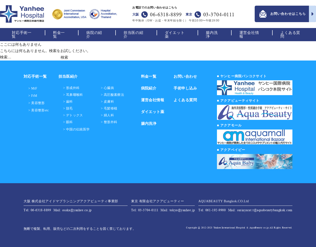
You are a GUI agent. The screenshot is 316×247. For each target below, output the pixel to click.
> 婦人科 (107, 115)
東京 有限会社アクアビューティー (157, 201)
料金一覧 (59, 34)
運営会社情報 (249, 34)
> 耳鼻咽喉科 (73, 95)
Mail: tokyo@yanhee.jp (178, 210)
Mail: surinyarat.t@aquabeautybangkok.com (260, 210)
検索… (5, 57)
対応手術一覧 (22, 34)
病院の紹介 (94, 34)
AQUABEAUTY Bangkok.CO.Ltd (223, 201)
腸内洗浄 (212, 34)
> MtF (32, 88)
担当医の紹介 (133, 34)
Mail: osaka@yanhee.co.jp (73, 210)
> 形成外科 (71, 88)
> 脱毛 (68, 108)
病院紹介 (149, 88)
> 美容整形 (36, 103)
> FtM (32, 95)
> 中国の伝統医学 (76, 129)
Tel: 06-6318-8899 (37, 210)
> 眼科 (68, 122)
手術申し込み (185, 88)
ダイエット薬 (175, 34)
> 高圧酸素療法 (112, 95)
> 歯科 (68, 101)
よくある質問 (290, 34)
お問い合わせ (185, 76)
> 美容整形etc (38, 110)
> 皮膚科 (107, 101)
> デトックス (73, 115)
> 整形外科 (109, 122)
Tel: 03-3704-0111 (144, 210)
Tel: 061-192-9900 (212, 210)
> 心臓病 (107, 88)
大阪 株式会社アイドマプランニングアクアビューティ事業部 (71, 201)
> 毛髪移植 (109, 108)
